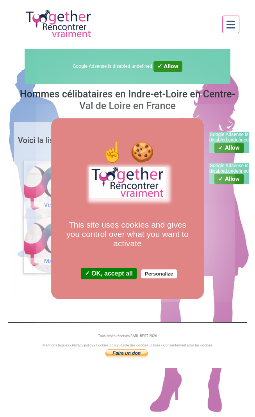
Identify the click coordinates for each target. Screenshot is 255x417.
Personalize (159, 274)
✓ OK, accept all (109, 273)
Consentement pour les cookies (187, 345)
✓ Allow (167, 66)
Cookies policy (107, 345)
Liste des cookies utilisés (140, 345)
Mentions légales (56, 345)
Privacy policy (82, 345)
